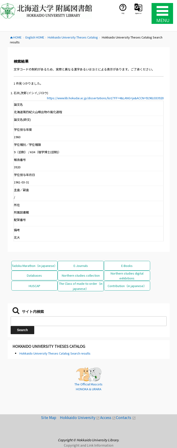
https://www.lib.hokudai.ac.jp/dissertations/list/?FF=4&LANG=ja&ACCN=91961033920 (105, 98)
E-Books (127, 265)
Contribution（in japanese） (127, 286)
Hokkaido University (80, 417)
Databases (34, 275)
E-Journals (81, 265)
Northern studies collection (81, 275)
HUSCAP (34, 286)
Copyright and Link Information (88, 445)
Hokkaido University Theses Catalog (48, 346)
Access (108, 417)
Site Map (50, 417)
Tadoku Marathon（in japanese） (34, 265)
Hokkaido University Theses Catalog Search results (54, 353)
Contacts (126, 417)
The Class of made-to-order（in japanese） (80, 286)
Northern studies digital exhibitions (127, 275)
